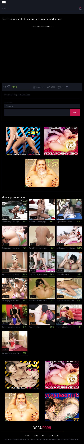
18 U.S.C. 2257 (54, 436)
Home (27, 436)
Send (75, 112)
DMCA (43, 436)
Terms (35, 436)
